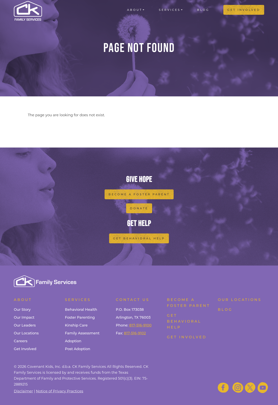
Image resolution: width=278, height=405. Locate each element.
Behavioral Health (81, 309)
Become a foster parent (188, 303)
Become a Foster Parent (139, 194)
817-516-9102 (135, 333)
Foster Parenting (80, 317)
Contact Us (132, 300)
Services (170, 10)
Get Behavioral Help (139, 238)
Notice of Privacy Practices (59, 391)
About (134, 10)
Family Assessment (82, 333)
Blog (203, 10)
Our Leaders (25, 325)
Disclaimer (23, 391)
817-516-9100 (140, 325)
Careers (20, 341)
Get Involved (243, 10)
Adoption (73, 341)
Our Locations (26, 333)
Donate (139, 208)
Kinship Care (76, 325)
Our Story (22, 309)
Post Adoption (77, 349)
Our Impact (24, 317)
